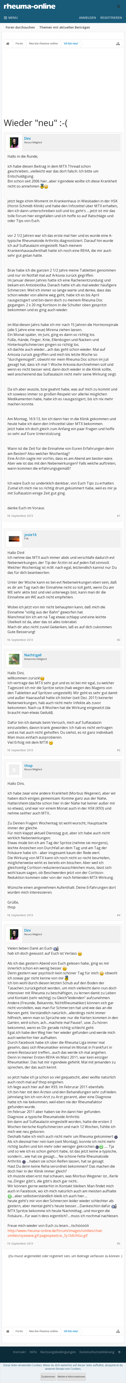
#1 (118, 516)
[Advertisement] (63, 82)
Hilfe (33, 1352)
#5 (118, 1243)
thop (28, 765)
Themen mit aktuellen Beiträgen (64, 27)
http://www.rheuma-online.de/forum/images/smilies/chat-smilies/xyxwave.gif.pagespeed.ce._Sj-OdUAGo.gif (55, 1233)
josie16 (30, 535)
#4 (118, 915)
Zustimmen (48, 1376)
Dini (27, 138)
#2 (118, 640)
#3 (118, 750)
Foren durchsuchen (20, 27)
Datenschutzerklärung (96, 1352)
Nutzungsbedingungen (58, 1352)
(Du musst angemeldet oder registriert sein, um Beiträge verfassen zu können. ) (65, 1256)
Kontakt (19, 1352)
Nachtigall (32, 655)
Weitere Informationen (71, 1376)
